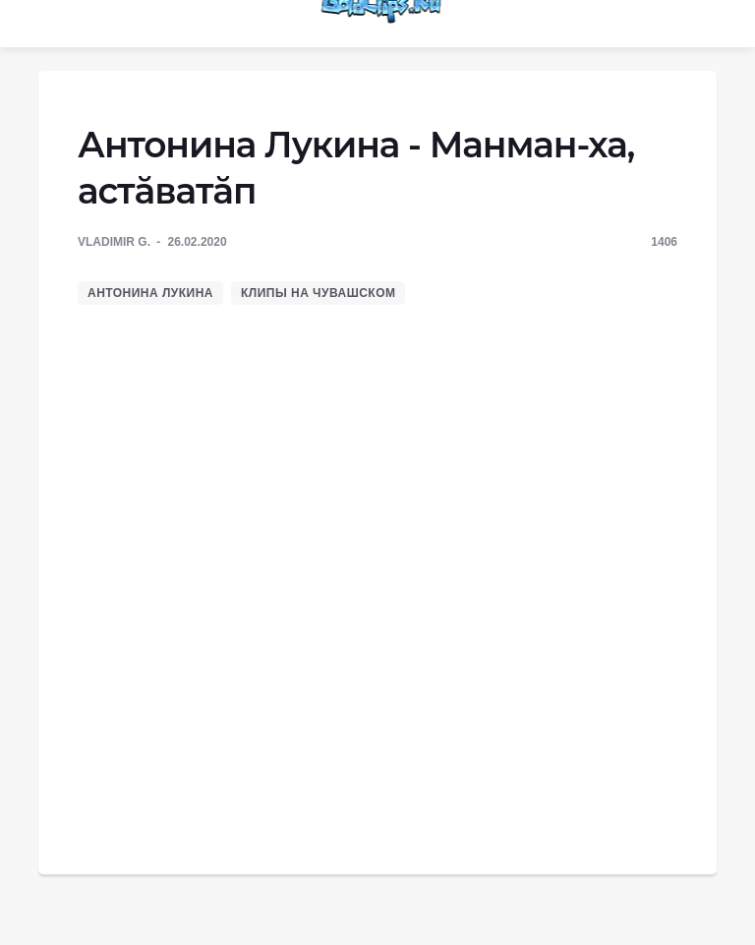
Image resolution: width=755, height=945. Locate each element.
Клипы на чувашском (318, 293)
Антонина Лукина (150, 293)
